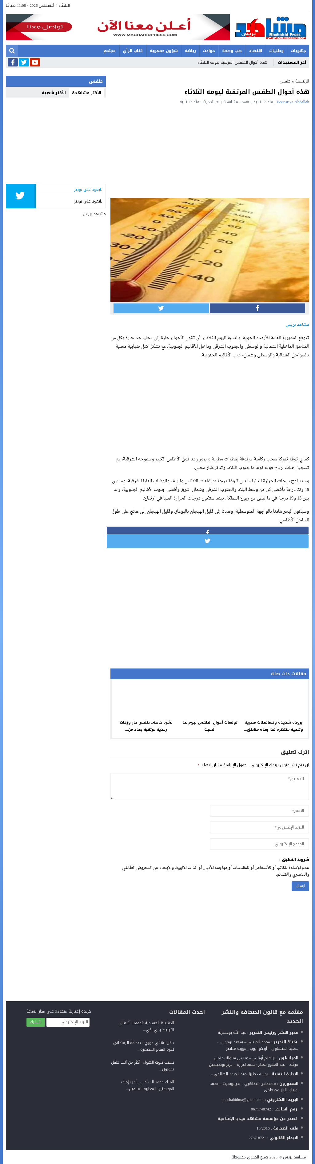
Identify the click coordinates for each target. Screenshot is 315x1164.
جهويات (298, 50)
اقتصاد (255, 50)
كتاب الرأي (133, 50)
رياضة (190, 50)
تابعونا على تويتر (88, 201)
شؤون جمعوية (164, 50)
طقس (285, 81)
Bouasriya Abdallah (293, 102)
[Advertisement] (209, 150)
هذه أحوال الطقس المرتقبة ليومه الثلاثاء (232, 62)
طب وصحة (232, 50)
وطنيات (276, 50)
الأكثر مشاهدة (86, 93)
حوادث (209, 50)
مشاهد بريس (94, 214)
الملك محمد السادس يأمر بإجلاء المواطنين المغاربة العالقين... (147, 1085)
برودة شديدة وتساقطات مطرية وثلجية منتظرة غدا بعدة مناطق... (273, 726)
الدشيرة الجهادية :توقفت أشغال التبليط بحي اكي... (147, 1026)
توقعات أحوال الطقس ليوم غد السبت (209, 726)
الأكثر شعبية (54, 93)
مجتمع (109, 50)
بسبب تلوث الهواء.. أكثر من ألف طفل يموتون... (142, 1065)
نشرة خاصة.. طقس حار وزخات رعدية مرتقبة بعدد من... (146, 726)
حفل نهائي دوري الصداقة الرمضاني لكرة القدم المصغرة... (143, 1046)
